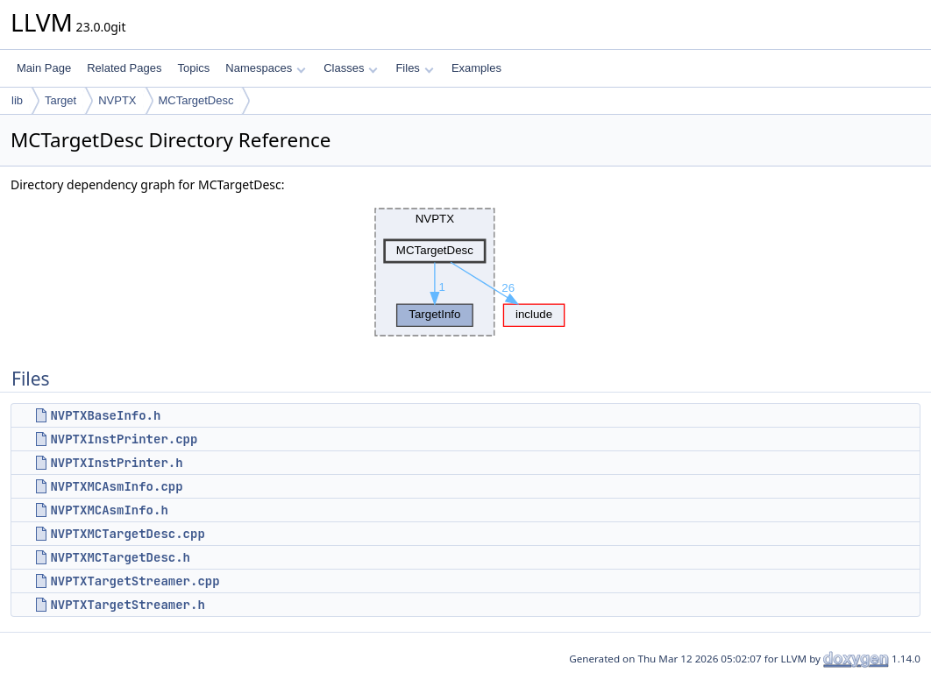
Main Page (44, 67)
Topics (193, 67)
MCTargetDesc (196, 100)
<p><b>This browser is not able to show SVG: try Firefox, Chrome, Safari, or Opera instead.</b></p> (465, 273)
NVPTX (117, 100)
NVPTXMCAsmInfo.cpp (116, 486)
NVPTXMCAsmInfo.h (108, 510)
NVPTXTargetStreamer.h (127, 605)
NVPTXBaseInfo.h (105, 415)
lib (17, 100)
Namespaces (265, 67)
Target (60, 100)
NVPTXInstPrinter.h (116, 463)
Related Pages (124, 67)
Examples (476, 67)
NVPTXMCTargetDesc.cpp (127, 534)
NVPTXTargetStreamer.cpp (134, 581)
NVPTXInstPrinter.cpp (123, 439)
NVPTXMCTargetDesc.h (120, 557)
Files (414, 67)
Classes (350, 67)
